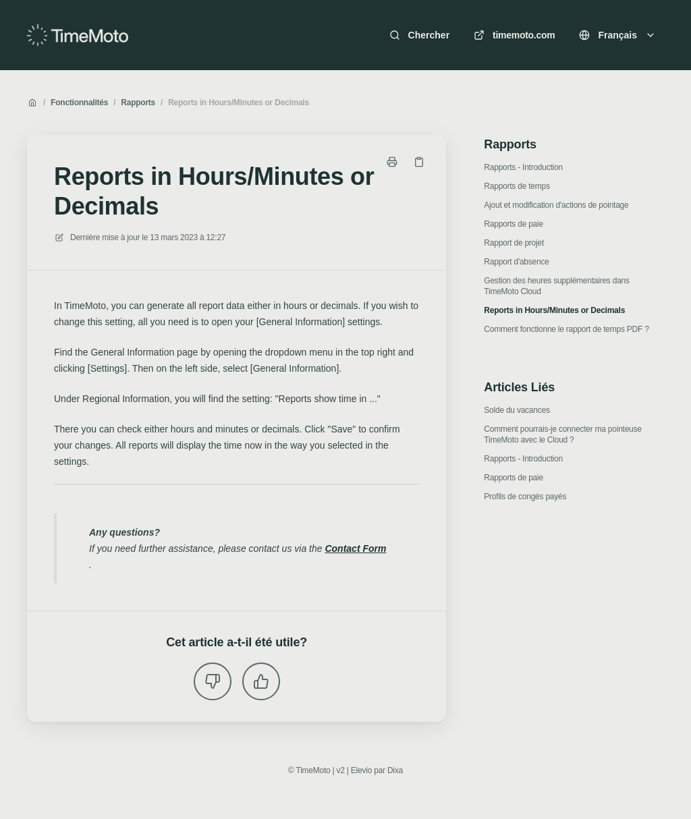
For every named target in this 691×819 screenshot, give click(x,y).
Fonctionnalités (79, 102)
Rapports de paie (513, 224)
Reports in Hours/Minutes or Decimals (238, 102)
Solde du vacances (516, 410)
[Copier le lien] (419, 162)
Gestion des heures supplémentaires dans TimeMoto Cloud (556, 286)
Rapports (138, 102)
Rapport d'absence (516, 261)
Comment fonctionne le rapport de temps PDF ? (566, 329)
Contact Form (355, 548)
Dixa (395, 770)
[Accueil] (78, 35)
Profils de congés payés (525, 496)
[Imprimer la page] (392, 162)
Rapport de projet (514, 243)
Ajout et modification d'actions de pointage (556, 205)
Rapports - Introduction (523, 167)
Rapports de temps (516, 186)
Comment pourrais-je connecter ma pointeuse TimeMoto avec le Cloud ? (562, 434)
